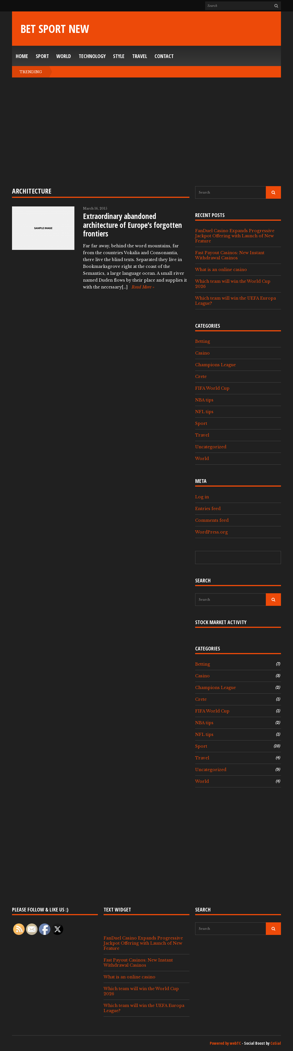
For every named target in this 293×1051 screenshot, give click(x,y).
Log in (202, 496)
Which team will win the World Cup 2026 (232, 284)
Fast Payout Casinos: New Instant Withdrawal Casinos (229, 255)
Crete (201, 376)
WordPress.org (211, 532)
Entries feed (208, 508)
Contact (164, 56)
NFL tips (204, 411)
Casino (202, 353)
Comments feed (212, 520)
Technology (92, 56)
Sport (42, 56)
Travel (139, 56)
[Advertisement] (146, 132)
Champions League (215, 364)
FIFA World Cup (212, 388)
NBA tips (204, 400)
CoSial (275, 1043)
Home (22, 56)
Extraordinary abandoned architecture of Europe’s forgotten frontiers (132, 225)
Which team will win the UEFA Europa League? (235, 301)
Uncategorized (210, 446)
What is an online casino (221, 269)
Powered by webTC (225, 1043)
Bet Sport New (55, 28)
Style (118, 56)
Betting (202, 341)
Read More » (143, 287)
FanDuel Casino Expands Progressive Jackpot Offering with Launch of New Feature (234, 236)
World (63, 56)
